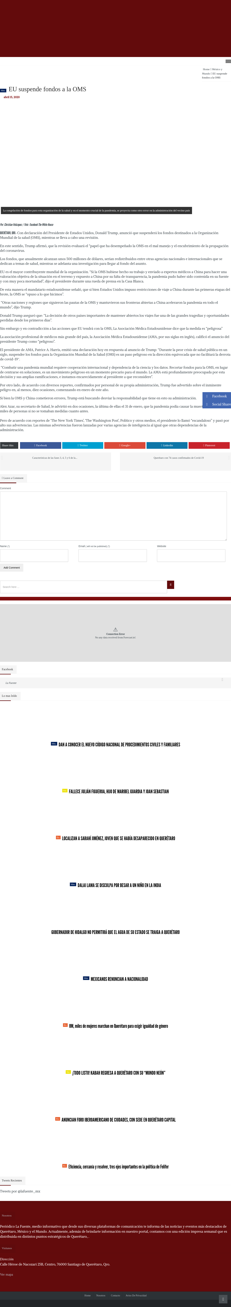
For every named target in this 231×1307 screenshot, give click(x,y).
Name (5, 546)
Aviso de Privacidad (136, 1295)
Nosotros (100, 1295)
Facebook (40, 445)
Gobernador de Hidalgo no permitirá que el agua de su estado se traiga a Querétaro (115, 932)
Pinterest (209, 445)
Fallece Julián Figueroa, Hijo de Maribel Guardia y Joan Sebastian (115, 791)
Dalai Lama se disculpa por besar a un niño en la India (115, 885)
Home (206, 69)
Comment (5, 488)
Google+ (124, 445)
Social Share (216, 404)
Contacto (115, 1295)
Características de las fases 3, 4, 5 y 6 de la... (54, 458)
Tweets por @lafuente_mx (20, 1191)
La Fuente (10, 683)
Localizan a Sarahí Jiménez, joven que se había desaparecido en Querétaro (115, 838)
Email (94, 546)
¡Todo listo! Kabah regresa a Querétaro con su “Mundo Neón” (115, 1073)
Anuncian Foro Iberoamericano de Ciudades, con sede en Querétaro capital (115, 1120)
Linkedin (167, 445)
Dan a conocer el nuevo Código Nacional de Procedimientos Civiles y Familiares (115, 745)
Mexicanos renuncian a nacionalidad (115, 979)
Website (161, 546)
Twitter (83, 445)
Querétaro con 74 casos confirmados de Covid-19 (179, 458)
